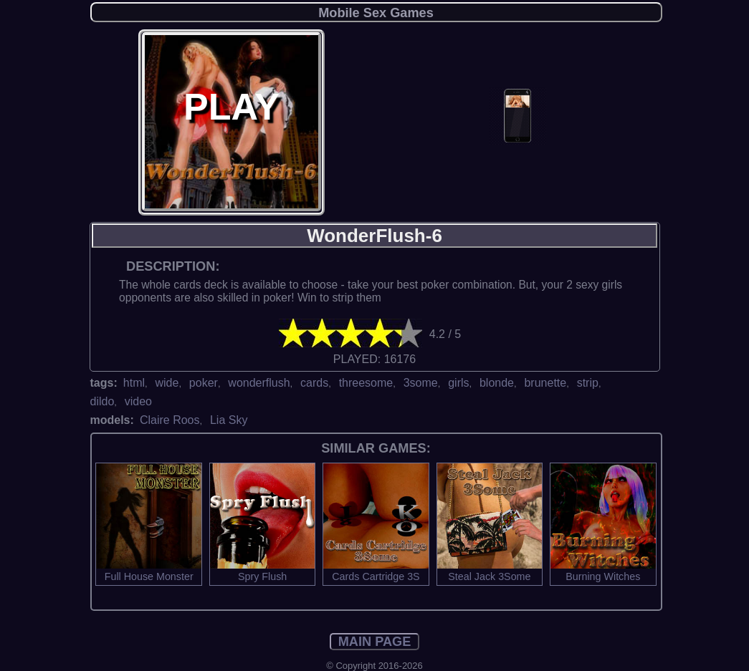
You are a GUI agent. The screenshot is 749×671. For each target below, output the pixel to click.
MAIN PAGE (375, 641)
